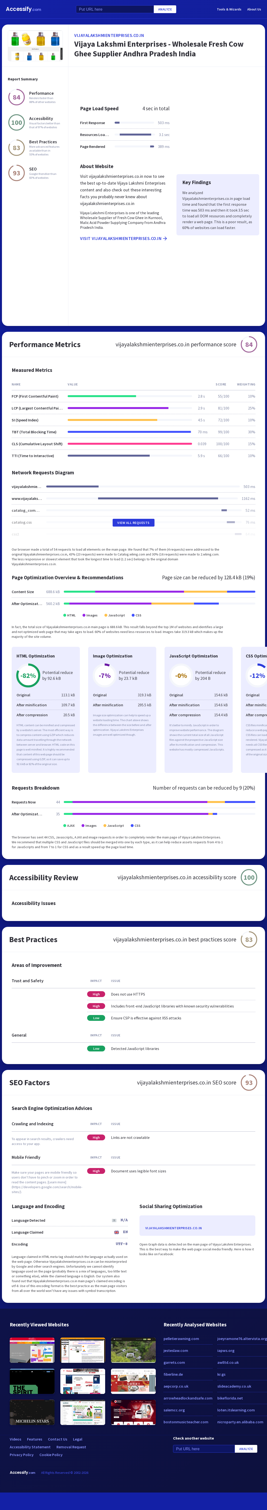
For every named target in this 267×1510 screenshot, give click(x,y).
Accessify (23, 9)
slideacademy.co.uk (234, 1386)
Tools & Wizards (229, 9)
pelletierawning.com (181, 1338)
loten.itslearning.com (236, 1410)
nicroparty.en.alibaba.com (240, 1421)
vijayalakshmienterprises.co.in (109, 35)
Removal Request (71, 1446)
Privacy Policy (22, 1454)
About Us (254, 9)
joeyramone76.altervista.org (242, 1338)
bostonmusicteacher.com (186, 1421)
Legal (77, 1439)
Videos (15, 1439)
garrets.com (174, 1362)
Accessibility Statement (30, 1446)
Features (34, 1439)
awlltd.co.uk (228, 1362)
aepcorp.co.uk (176, 1386)
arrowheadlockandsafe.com (188, 1398)
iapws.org (225, 1350)
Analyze (165, 9)
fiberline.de (173, 1374)
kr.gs (221, 1374)
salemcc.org (174, 1410)
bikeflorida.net (230, 1398)
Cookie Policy (51, 1454)
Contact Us (57, 1439)
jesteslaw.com (176, 1350)
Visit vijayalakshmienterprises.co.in (124, 238)
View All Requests (133, 522)
